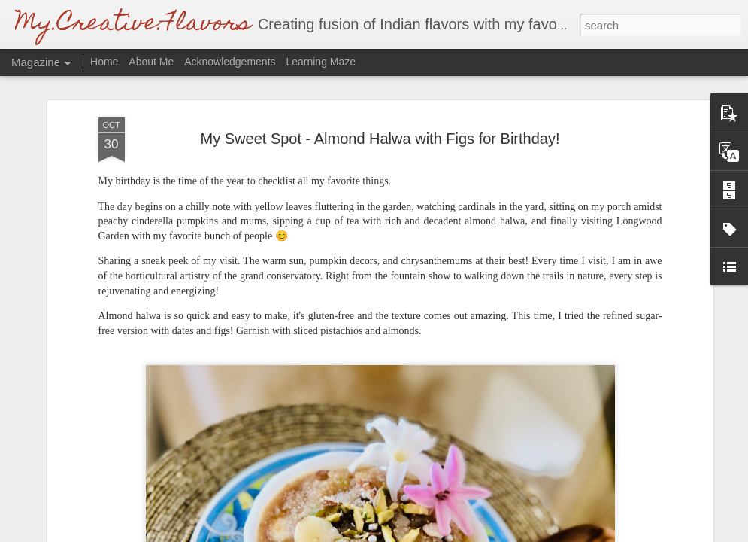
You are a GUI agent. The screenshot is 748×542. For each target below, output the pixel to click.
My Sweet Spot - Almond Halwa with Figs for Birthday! (380, 138)
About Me (151, 62)
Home (104, 62)
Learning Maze (321, 62)
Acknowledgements (231, 62)
